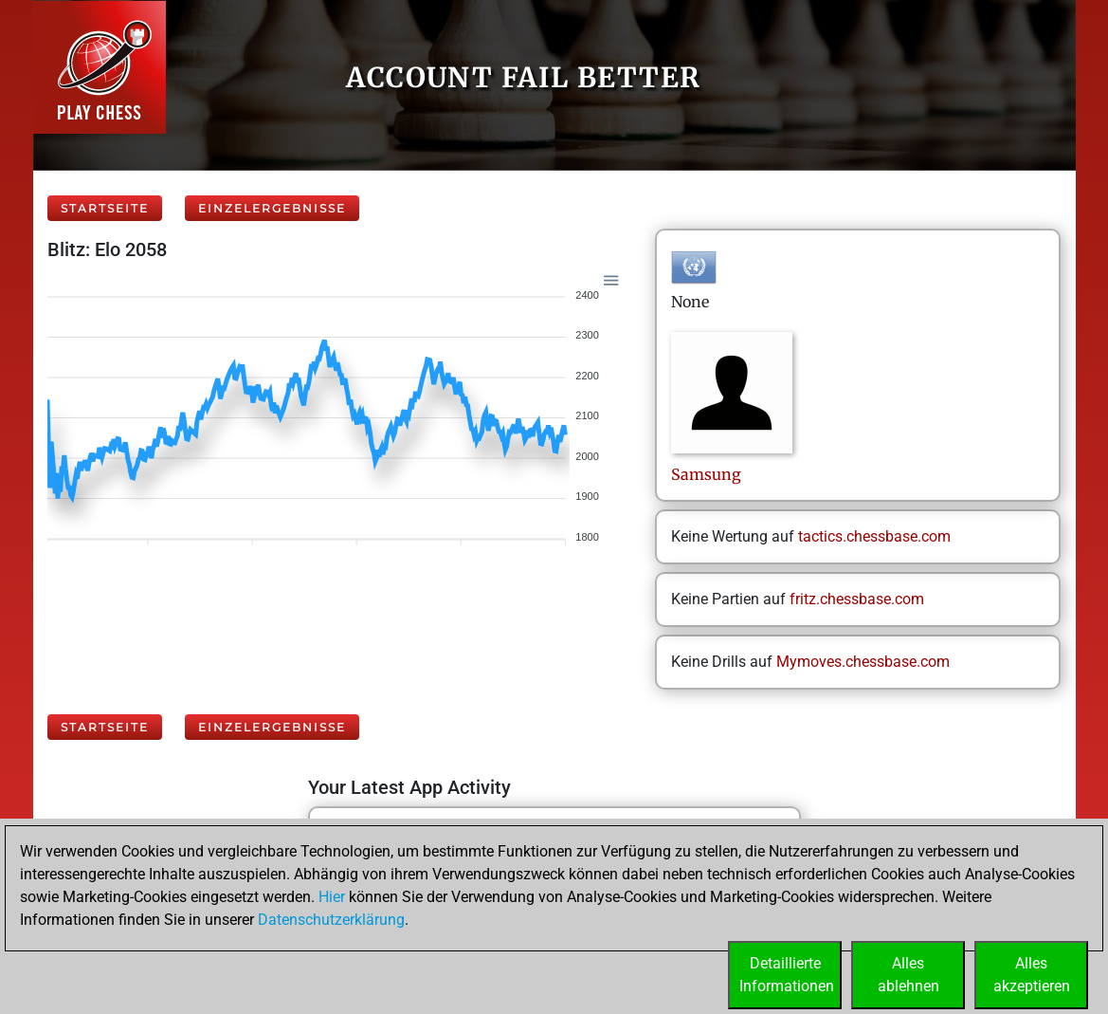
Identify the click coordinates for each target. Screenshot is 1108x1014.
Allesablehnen (908, 974)
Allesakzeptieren (1031, 974)
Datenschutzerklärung (331, 920)
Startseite (105, 208)
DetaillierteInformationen (786, 974)
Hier (331, 897)
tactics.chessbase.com (874, 536)
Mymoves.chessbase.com (863, 662)
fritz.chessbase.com (857, 599)
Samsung (708, 474)
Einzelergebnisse (272, 208)
